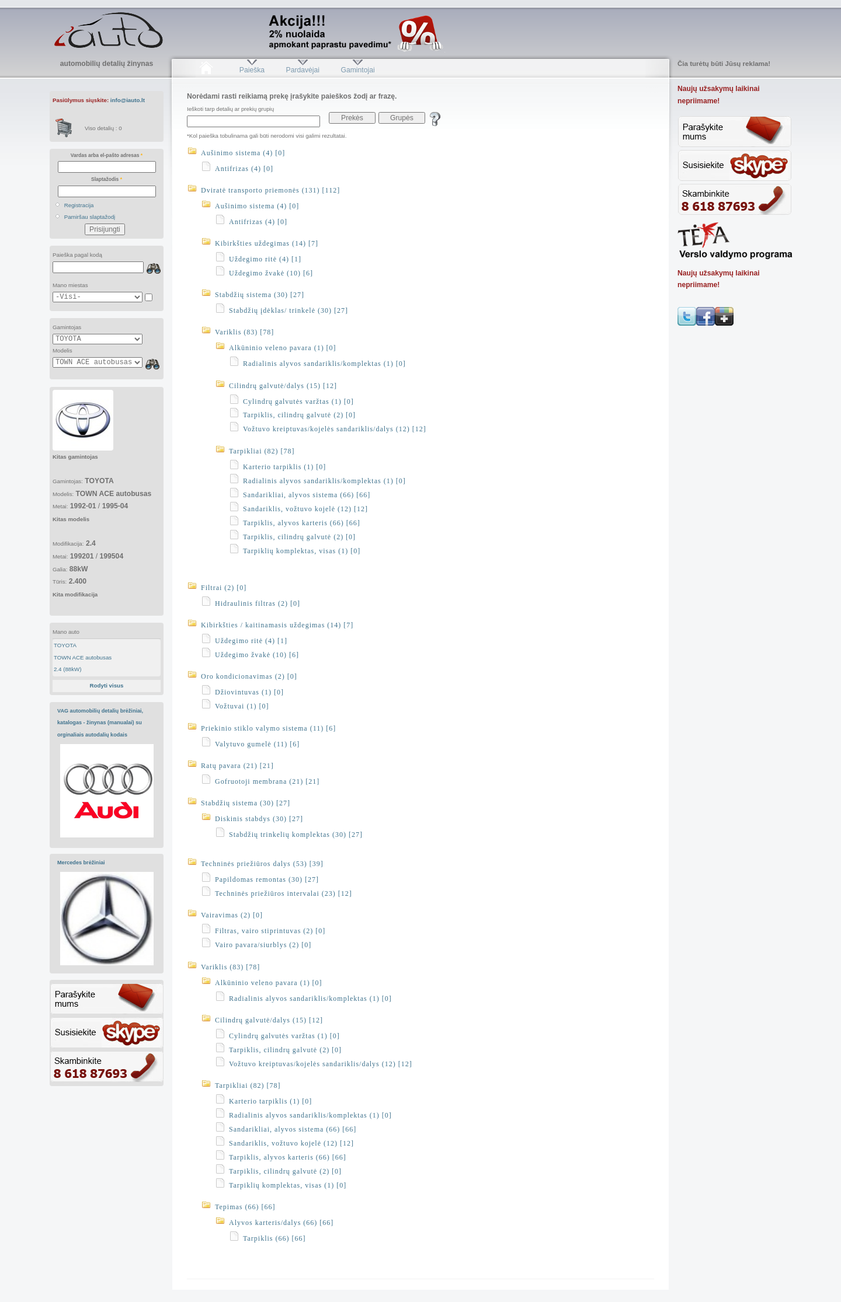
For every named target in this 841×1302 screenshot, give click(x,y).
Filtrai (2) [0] (223, 588)
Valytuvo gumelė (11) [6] (257, 744)
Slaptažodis (106, 179)
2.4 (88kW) (68, 669)
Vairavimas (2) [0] (232, 915)
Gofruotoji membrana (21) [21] (267, 781)
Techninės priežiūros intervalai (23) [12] (283, 893)
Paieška (252, 70)
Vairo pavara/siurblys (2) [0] (263, 945)
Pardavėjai (302, 70)
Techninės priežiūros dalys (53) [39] (262, 864)
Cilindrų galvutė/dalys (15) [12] (283, 386)
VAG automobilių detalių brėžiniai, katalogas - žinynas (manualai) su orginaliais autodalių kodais (100, 723)
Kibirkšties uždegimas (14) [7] (266, 243)
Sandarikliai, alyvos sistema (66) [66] (306, 495)
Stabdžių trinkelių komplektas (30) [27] (296, 834)
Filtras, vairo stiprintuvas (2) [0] (270, 931)
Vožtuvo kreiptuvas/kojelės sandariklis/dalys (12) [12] (334, 429)
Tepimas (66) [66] (245, 1207)
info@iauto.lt (127, 100)
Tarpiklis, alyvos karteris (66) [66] (301, 523)
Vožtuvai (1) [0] (242, 706)
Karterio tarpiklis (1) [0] (284, 467)
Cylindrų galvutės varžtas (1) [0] (298, 401)
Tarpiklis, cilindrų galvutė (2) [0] (299, 415)
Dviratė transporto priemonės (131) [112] (270, 190)
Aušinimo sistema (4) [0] (243, 153)
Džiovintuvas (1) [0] (249, 692)
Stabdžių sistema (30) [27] (259, 295)
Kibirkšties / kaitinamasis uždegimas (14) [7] (277, 625)
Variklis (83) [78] (244, 332)
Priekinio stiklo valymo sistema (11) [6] (268, 728)
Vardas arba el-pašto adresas (107, 155)
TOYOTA (65, 645)
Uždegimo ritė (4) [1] (265, 259)
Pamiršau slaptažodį (90, 217)
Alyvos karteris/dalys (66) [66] (281, 1223)
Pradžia (206, 70)
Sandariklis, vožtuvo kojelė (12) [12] (305, 509)
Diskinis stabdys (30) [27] (259, 819)
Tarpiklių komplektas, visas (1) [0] (301, 551)
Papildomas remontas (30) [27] (267, 879)
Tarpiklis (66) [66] (274, 1238)
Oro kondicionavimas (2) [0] (249, 676)
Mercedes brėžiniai (81, 862)
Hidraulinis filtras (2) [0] (257, 603)
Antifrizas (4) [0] (244, 169)
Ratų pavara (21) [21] (237, 766)
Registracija (79, 205)
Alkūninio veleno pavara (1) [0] (282, 348)
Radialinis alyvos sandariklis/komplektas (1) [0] (324, 363)
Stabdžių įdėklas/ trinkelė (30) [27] (288, 310)
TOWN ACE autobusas (83, 657)
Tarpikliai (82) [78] (261, 451)
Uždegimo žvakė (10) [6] (271, 273)
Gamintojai (357, 70)
